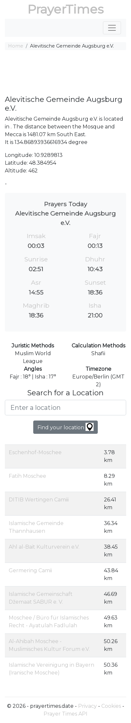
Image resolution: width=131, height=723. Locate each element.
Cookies (111, 706)
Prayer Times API (65, 714)
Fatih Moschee (27, 476)
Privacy (87, 706)
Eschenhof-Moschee (35, 452)
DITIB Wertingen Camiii (39, 500)
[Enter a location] (65, 407)
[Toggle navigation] (112, 27)
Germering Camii (30, 570)
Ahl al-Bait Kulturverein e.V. (44, 547)
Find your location (65, 427)
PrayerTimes (65, 9)
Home (15, 46)
